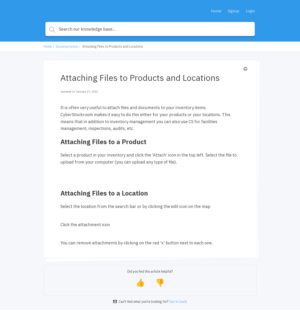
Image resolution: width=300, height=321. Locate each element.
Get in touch (178, 302)
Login (250, 11)
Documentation (67, 46)
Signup (233, 11)
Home (216, 11)
